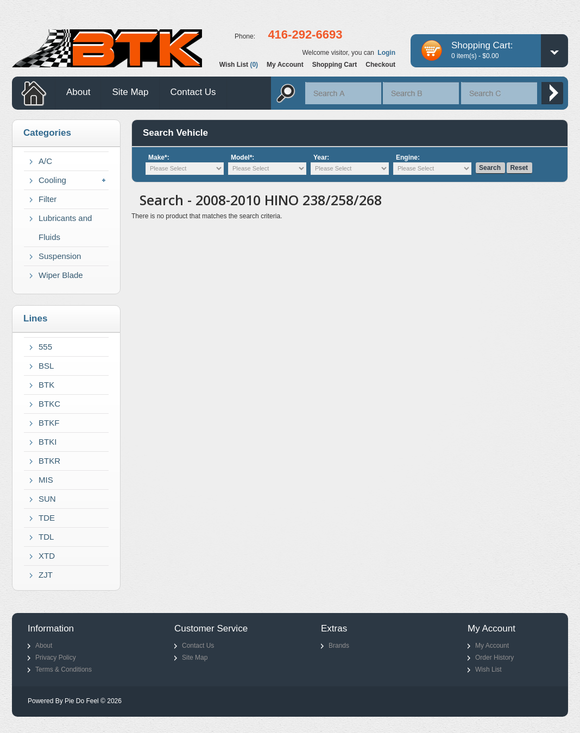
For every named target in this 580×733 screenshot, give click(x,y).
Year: (321, 157)
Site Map (130, 92)
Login (386, 52)
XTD (47, 555)
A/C (45, 161)
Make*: (158, 157)
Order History (494, 657)
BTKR (49, 460)
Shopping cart (334, 64)
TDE (47, 517)
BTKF (49, 422)
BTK (46, 384)
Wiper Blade (61, 275)
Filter (47, 199)
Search (490, 168)
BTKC (49, 403)
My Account (492, 645)
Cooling (52, 180)
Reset (519, 168)
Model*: (242, 157)
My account (285, 64)
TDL (46, 536)
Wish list (238, 64)
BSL (46, 365)
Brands (339, 645)
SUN (47, 498)
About (78, 92)
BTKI (47, 441)
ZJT (46, 574)
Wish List (488, 669)
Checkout (380, 64)
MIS (46, 479)
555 (45, 346)
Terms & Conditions (63, 669)
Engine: (408, 157)
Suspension (60, 256)
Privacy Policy (55, 657)
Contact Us (193, 92)
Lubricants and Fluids (65, 227)
